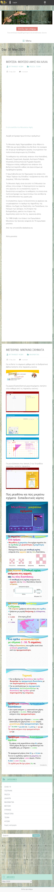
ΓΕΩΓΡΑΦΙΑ (8, 791)
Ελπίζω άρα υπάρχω (27, 29)
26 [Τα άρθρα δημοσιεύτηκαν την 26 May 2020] (10, 863)
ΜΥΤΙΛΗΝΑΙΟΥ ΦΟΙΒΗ (16, 67)
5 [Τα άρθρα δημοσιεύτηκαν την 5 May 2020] (9, 853)
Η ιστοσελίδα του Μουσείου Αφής (19, 127)
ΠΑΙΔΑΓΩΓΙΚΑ (9, 814)
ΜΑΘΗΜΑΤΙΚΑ (34, 355)
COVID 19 (7, 787)
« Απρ (4, 869)
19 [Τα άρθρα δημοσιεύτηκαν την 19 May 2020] (10, 860)
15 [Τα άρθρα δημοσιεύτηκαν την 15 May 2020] (32, 856)
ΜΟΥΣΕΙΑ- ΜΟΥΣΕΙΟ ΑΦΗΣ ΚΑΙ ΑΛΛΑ (27, 61)
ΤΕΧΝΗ (38, 67)
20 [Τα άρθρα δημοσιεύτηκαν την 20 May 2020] (17, 860)
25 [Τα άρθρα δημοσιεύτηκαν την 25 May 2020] (3, 863)
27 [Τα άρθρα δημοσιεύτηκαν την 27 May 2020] (17, 863)
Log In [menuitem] (15, 2)
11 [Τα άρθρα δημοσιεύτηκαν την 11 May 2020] (3, 856)
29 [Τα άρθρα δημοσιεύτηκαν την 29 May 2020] (32, 863)
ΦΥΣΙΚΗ (7, 821)
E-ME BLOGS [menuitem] (10, 2)
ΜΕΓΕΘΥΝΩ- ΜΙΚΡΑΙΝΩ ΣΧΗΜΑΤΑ (25, 349)
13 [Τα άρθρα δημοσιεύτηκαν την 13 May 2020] (17, 856)
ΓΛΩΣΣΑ (32, 67)
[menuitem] (3, 2)
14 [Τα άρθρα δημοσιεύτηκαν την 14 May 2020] (24, 856)
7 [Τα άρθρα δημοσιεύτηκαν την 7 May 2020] (24, 853)
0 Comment (23, 72)
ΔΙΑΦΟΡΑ (7, 798)
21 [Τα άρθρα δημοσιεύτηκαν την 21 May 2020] (24, 860)
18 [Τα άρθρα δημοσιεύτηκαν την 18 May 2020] (3, 860)
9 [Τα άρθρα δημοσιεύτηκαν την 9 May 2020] (38, 853)
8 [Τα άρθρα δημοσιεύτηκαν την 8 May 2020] (31, 853)
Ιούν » (9, 869)
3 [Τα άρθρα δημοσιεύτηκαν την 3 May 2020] (45, 849)
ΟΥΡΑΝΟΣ (7, 810)
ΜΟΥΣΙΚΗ (7, 806)
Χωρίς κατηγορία (10, 825)
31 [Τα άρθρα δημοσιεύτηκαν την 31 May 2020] (46, 863)
